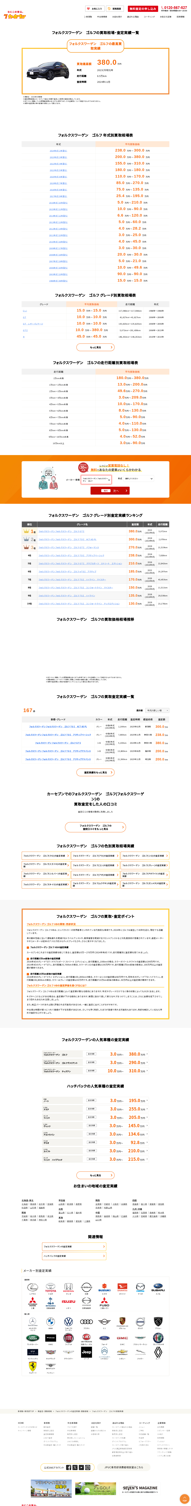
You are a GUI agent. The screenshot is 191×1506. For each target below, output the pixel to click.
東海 (61, 1217)
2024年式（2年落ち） (58, 150)
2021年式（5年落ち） (58, 170)
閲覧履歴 (117, 8)
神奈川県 (43, 1219)
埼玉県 (50, 1216)
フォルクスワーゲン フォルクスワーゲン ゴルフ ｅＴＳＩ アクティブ (67, 571)
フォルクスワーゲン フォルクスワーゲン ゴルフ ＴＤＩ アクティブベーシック (71, 555)
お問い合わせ (168, 1501)
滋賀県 (98, 1204)
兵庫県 (124, 1204)
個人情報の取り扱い (70, 1501)
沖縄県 (163, 1216)
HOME (21, 1413)
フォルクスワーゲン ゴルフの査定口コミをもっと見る (96, 827)
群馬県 (42, 1216)
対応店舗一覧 (144, 1424)
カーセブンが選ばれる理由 (122, 1417)
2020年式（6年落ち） (58, 176)
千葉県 (25, 1219)
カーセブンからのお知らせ (27, 1417)
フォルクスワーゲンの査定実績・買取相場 (71, 1401)
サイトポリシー (155, 1501)
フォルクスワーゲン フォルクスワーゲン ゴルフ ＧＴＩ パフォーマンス (69, 547)
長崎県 (153, 1212)
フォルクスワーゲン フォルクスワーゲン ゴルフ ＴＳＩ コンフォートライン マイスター (76, 587)
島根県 (107, 1216)
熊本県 (161, 1212)
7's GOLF (161, 1431)
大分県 (135, 1216)
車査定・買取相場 (45, 1401)
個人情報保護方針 (53, 1501)
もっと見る (95, 347)
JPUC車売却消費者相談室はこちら (123, 1457)
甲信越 (62, 1200)
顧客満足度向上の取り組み (122, 1442)
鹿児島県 (154, 1216)
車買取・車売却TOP (26, 1401)
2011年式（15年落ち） (58, 235)
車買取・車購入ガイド (165, 1439)
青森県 (33, 1204)
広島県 (124, 1216)
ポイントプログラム (51, 1431)
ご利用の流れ (144, 1435)
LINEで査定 (48, 1428)
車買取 (89, 16)
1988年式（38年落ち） (58, 280)
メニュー (142, 1417)
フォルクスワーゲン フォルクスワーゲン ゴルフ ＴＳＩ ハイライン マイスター (72, 579)
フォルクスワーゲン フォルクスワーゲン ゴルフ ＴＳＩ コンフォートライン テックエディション (79, 603)
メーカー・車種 (73, 479)
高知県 (161, 1204)
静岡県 (70, 1221)
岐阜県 (62, 1221)
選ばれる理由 (133, 16)
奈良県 (98, 1207)
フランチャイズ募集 (164, 1442)
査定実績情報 (49, 1424)
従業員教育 (116, 1446)
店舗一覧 (94, 1417)
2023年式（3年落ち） (58, 157)
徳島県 (135, 1204)
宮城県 (50, 1204)
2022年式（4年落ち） (58, 163)
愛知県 (79, 1221)
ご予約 (141, 1421)
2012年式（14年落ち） (58, 228)
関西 (98, 1200)
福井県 (79, 1212)
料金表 (141, 1428)
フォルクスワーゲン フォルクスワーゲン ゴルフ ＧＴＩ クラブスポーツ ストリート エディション (80, 563)
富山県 (62, 1212)
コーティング (149, 16)
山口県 (98, 1219)
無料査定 (47, 1417)
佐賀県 (144, 1212)
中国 (98, 1212)
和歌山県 (108, 1207)
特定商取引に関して (88, 1501)
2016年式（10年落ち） (58, 202)
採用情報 (181, 16)
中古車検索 (102, 16)
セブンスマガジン (163, 1435)
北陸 (61, 1209)
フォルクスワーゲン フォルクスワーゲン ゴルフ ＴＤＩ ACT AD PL (67, 539)
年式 (120, 478)
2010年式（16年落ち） (58, 241)
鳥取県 (98, 1216)
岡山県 (116, 1216)
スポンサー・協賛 (163, 1421)
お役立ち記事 (166, 16)
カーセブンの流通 (118, 1428)
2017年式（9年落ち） (58, 196)
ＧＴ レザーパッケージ (33, 323)
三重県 (87, 1221)
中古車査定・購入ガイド (52, 1435)
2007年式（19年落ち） (58, 261)
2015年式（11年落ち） (58, 209)
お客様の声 (95, 1424)
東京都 (33, 1219)
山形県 (33, 1207)
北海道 (25, 1204)
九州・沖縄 (137, 1209)
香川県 (144, 1204)
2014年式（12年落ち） (58, 215)
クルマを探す (72, 1417)
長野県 (79, 1204)
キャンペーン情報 (24, 1421)
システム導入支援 (163, 1446)
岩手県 (42, 1204)
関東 (24, 1212)
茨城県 (25, 1216)
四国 (134, 1200)
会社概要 (160, 1417)
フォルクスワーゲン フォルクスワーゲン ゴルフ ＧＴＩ (61, 531)
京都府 (107, 1204)
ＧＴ (24, 317)
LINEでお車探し (73, 1431)
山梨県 (62, 1204)
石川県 (70, 1212)
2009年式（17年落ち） (58, 248)
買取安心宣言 (49, 1421)
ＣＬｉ (25, 310)
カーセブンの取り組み (120, 1435)
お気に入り (97, 8)
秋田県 (25, 1207)
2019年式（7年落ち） (58, 183)
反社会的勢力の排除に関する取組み (133, 1501)
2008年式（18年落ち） (58, 254)
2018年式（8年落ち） (58, 189)
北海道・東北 (27, 1200)
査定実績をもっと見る (95, 772)
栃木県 (33, 1216)
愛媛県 (153, 1204)
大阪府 (116, 1204)
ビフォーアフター (145, 1431)
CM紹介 (160, 1424)
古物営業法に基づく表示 (107, 1501)
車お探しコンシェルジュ (76, 1428)
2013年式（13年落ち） (58, 222)
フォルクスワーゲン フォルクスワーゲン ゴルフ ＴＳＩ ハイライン (67, 595)
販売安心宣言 (72, 1424)
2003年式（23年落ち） (58, 274)
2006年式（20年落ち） (58, 267)
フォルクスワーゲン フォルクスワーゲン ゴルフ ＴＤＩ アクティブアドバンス (58, 751)
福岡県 (135, 1212)
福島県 (42, 1207)
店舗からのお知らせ (98, 1421)
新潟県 (70, 1204)
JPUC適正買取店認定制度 (122, 1439)
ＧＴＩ (25, 330)
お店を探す (117, 16)
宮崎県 (144, 1216)
